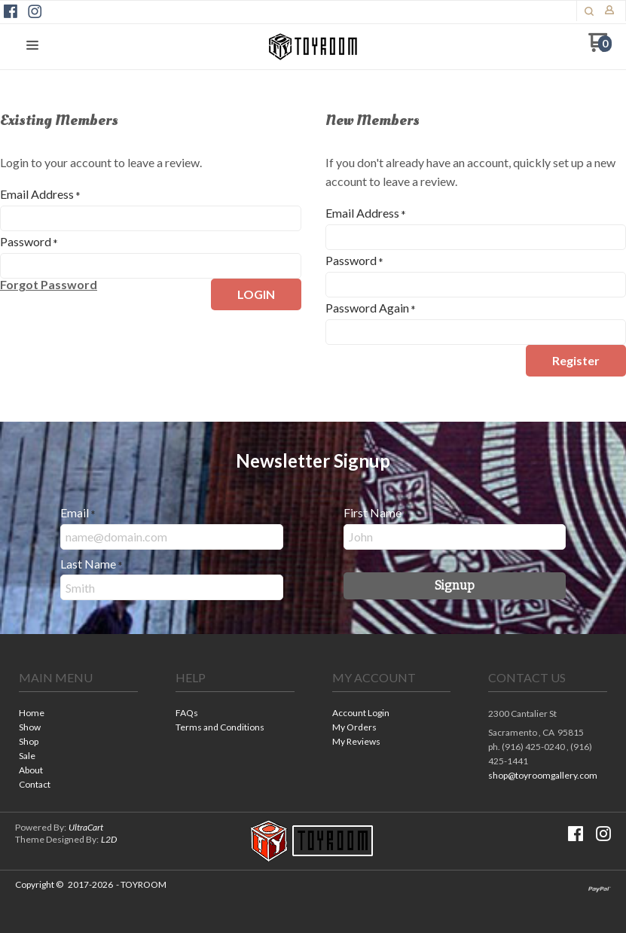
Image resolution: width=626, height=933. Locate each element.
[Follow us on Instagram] (34, 11)
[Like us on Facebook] (10, 11)
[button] (589, 11)
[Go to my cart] (600, 47)
